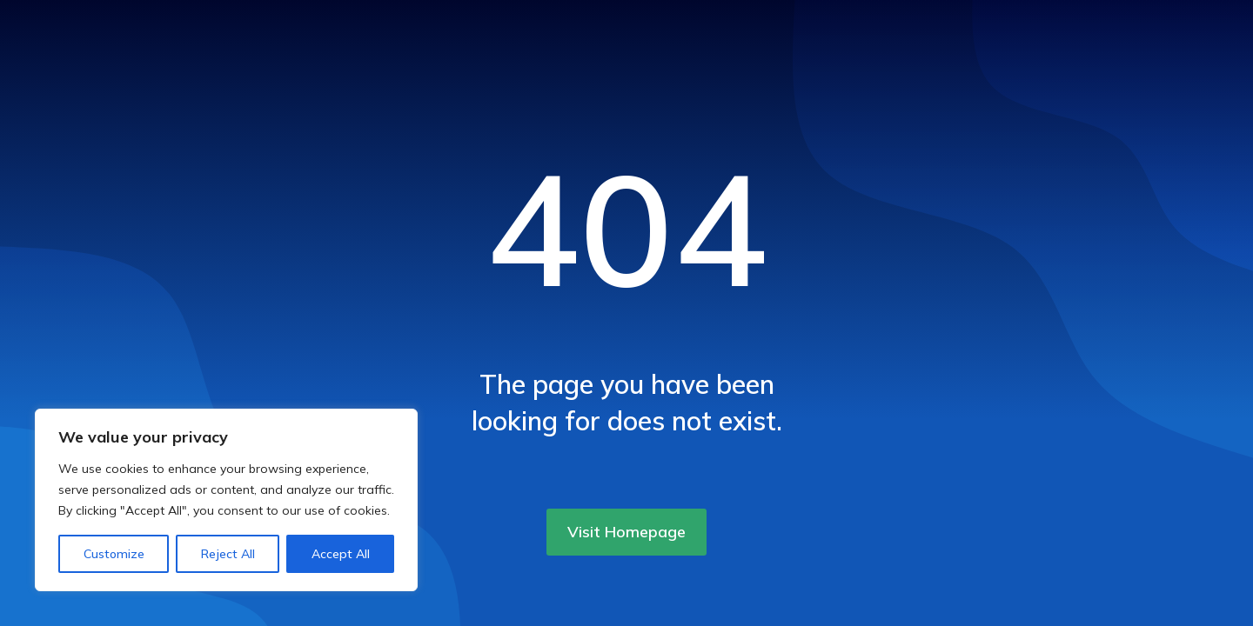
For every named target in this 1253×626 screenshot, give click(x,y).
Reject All (228, 554)
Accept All (341, 554)
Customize (114, 554)
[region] (226, 500)
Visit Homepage (626, 532)
